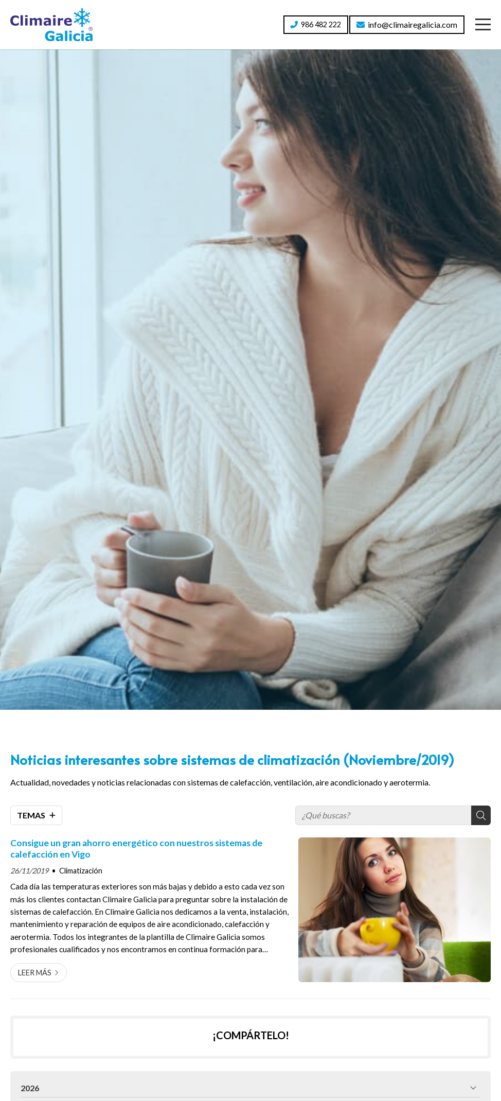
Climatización (80, 870)
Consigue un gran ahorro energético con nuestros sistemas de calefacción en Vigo (136, 848)
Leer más (34, 972)
